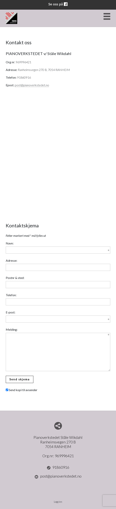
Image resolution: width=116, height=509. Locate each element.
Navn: (10, 243)
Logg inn (58, 501)
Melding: (12, 329)
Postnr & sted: (15, 278)
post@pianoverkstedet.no (32, 85)
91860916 (58, 467)
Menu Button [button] (107, 16)
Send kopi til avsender (23, 390)
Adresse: (11, 260)
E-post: (10, 312)
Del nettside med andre (58, 426)
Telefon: (11, 295)
